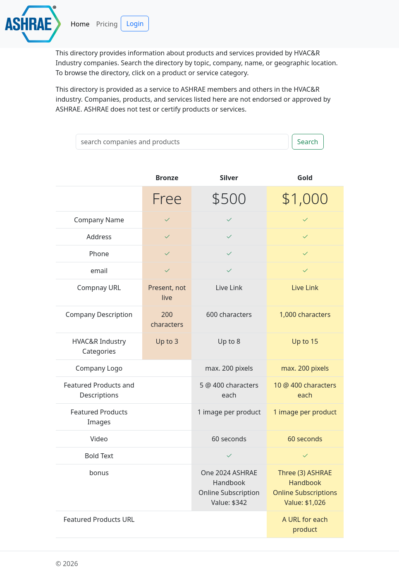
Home (80, 24)
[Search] (182, 142)
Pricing (107, 24)
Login (134, 23)
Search (307, 141)
